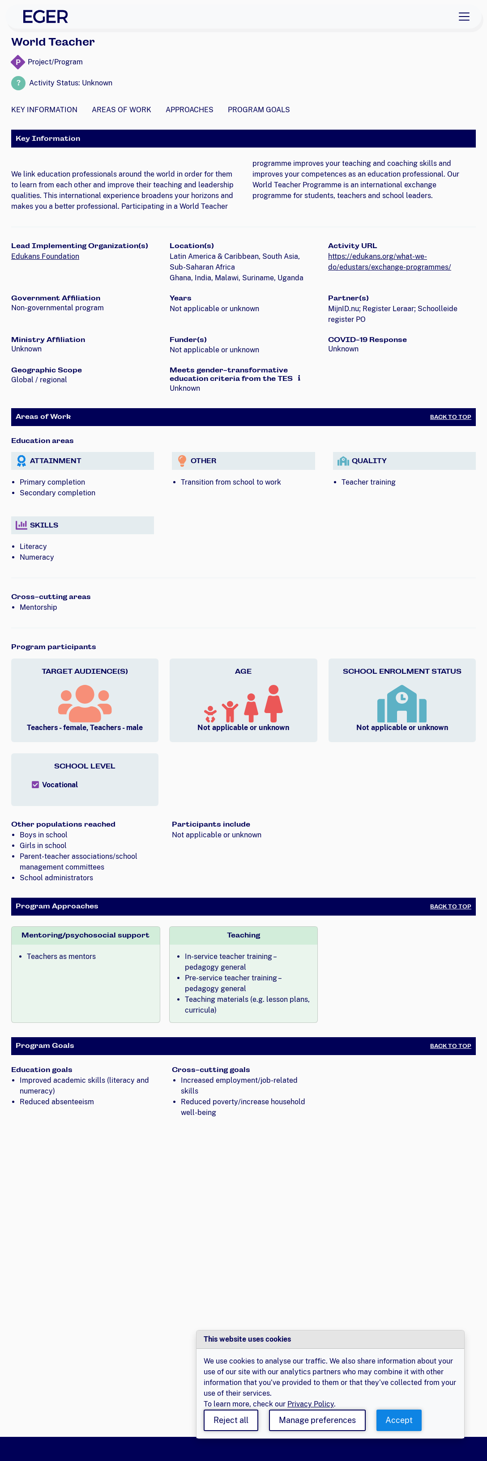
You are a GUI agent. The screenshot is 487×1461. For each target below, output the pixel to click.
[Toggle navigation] (464, 16)
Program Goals (259, 110)
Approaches (190, 110)
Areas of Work (121, 110)
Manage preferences (317, 1420)
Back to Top (450, 417)
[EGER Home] (45, 16)
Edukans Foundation (45, 256)
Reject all (231, 1420)
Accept (399, 1420)
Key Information (44, 110)
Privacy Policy (310, 1404)
